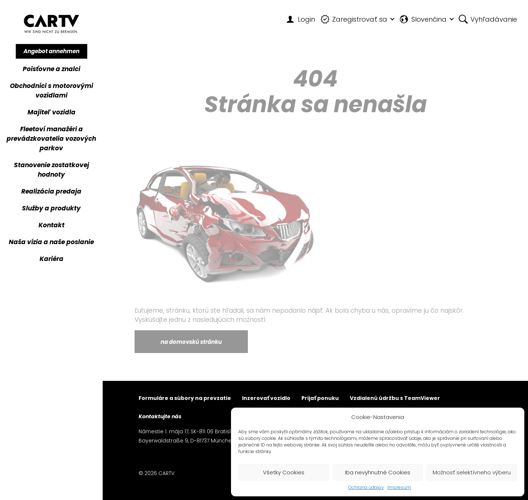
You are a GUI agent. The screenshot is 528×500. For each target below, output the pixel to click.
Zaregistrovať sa (354, 19)
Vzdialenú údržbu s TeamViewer (395, 399)
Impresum (399, 487)
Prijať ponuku (320, 399)
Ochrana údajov (366, 487)
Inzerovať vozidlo (266, 399)
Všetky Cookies (283, 472)
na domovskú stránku (191, 342)
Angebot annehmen (51, 51)
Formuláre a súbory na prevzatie (185, 399)
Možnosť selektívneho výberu (472, 472)
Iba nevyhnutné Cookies (377, 472)
